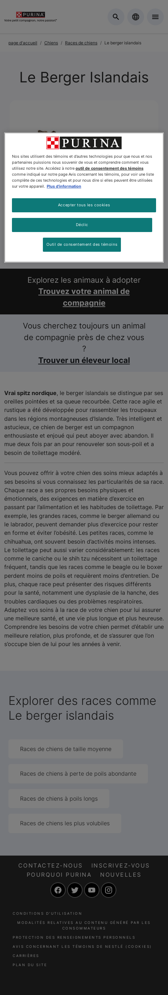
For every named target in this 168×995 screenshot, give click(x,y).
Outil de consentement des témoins (81, 244)
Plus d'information (64, 186)
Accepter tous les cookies (84, 204)
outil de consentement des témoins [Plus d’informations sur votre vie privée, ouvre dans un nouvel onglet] (109, 168)
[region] (84, 197)
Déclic (82, 224)
